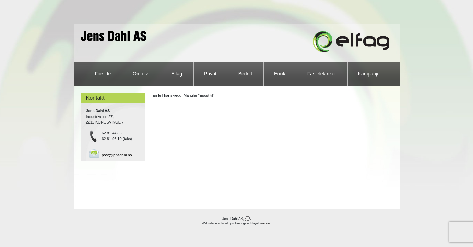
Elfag (177, 74)
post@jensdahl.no (117, 155)
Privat (211, 74)
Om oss (142, 74)
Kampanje (369, 74)
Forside (104, 74)
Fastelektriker (322, 74)
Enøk (280, 74)
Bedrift (245, 74)
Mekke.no (265, 223)
